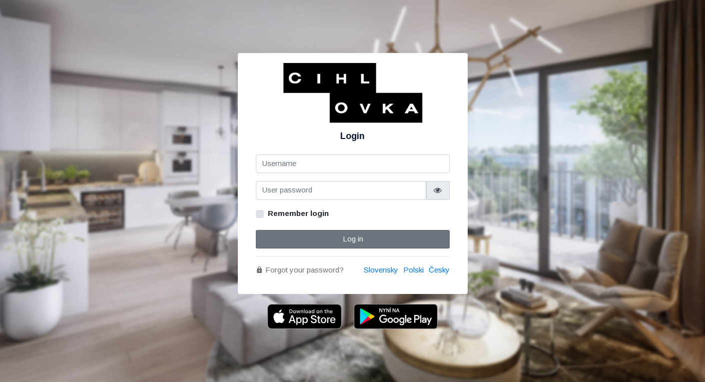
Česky (439, 270)
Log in (352, 238)
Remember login (298, 213)
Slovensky (381, 270)
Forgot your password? (300, 270)
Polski (413, 270)
